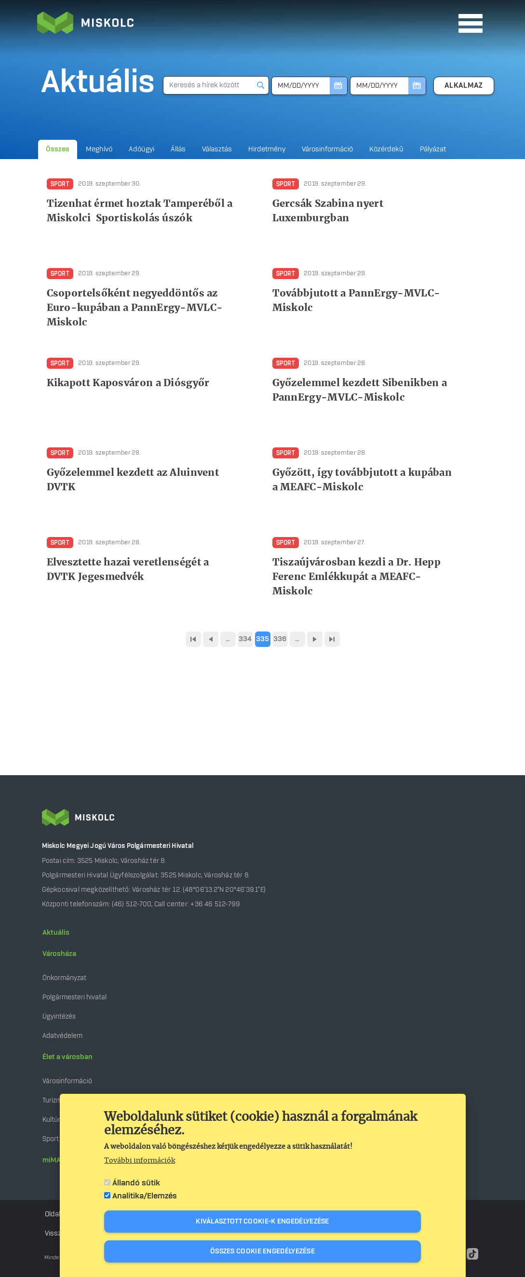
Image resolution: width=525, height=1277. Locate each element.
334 (245, 639)
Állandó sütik (136, 1184)
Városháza (59, 954)
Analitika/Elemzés (144, 1197)
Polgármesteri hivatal (74, 997)
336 (280, 639)
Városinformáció (327, 149)
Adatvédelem (62, 1035)
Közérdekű (386, 149)
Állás (178, 149)
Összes (57, 149)
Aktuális (55, 933)
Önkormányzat (64, 977)
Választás (217, 149)
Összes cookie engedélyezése (262, 1252)
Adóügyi (141, 149)
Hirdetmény (266, 149)
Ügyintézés (59, 1016)
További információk (139, 1161)
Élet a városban (67, 1057)
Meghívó (99, 149)
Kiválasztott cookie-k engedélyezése (262, 1222)
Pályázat (433, 149)
